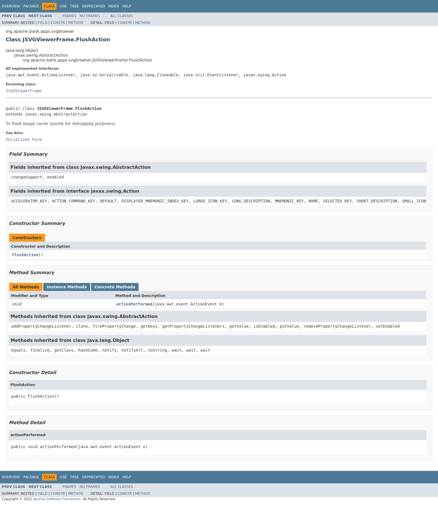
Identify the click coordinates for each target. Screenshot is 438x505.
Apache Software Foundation (57, 499)
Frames (70, 16)
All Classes (121, 16)
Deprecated (93, 6)
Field (42, 23)
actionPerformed (134, 304)
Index (113, 6)
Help (126, 6)
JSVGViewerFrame (24, 91)
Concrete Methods (114, 287)
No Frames (90, 16)
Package (31, 6)
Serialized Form (24, 139)
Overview (11, 6)
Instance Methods (67, 287)
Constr (58, 23)
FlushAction (25, 254)
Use (63, 6)
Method (75, 23)
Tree (74, 6)
